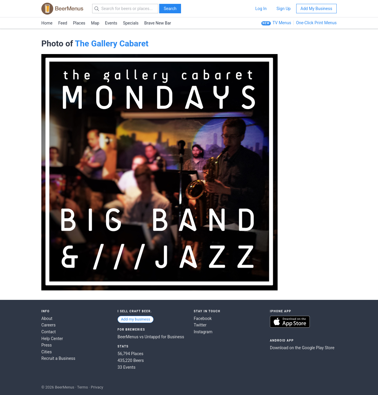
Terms (82, 387)
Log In (260, 8)
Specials (131, 23)
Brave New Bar (157, 23)
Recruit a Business (58, 358)
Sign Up (283, 8)
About (46, 318)
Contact (48, 331)
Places (79, 23)
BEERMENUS (62, 8)
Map (95, 23)
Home (47, 23)
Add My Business (316, 8)
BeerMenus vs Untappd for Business (151, 336)
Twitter (200, 325)
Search (170, 8)
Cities (46, 352)
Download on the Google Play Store (302, 347)
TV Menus (282, 22)
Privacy (97, 387)
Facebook (203, 318)
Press (46, 345)
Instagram (203, 331)
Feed (62, 23)
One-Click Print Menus (316, 22)
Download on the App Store (290, 322)
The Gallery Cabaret (111, 43)
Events (111, 23)
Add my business (135, 319)
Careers (48, 325)
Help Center (52, 338)
